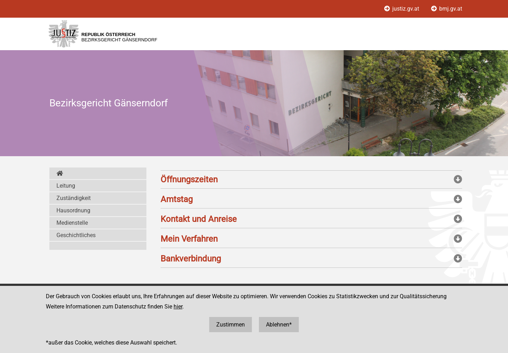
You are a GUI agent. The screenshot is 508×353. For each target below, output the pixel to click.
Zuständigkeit (73, 198)
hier (178, 306)
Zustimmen (230, 324)
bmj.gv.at (446, 8)
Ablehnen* (279, 324)
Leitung (65, 185)
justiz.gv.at (402, 8)
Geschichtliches (76, 235)
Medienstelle (72, 222)
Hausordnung (73, 210)
